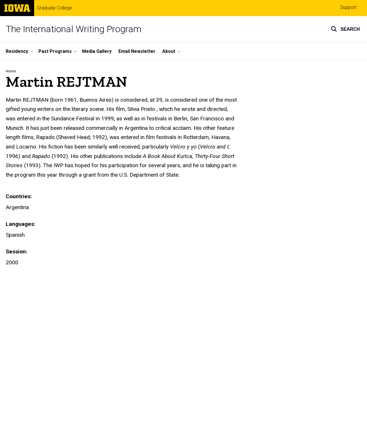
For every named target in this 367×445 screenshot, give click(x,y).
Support (348, 7)
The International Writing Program (73, 29)
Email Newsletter (136, 51)
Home (11, 71)
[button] (345, 29)
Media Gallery (97, 51)
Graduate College (54, 8)
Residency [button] (17, 51)
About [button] (168, 51)
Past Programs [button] (55, 51)
